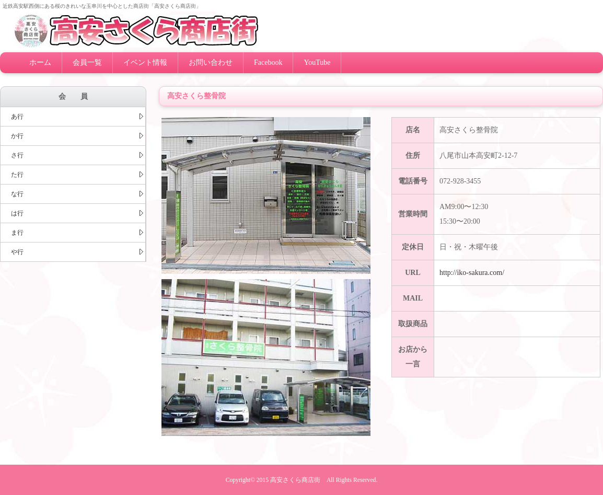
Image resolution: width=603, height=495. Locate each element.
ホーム (40, 62)
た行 (77, 174)
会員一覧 (87, 62)
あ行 (77, 116)
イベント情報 (145, 62)
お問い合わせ (211, 62)
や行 (77, 252)
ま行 (77, 232)
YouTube (317, 62)
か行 (77, 136)
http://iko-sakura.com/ (471, 273)
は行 (77, 213)
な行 (77, 194)
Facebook (268, 62)
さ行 (77, 155)
